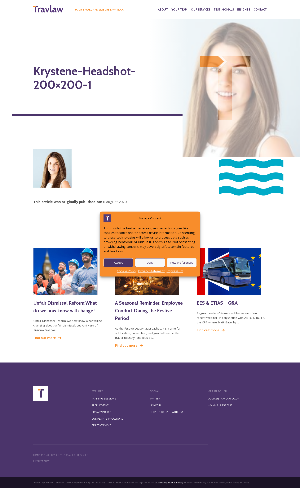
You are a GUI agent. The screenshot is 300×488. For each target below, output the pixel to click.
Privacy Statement (151, 271)
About (163, 9)
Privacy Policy (101, 412)
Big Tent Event (101, 425)
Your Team (179, 9)
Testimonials (224, 9)
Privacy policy (41, 461)
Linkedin (155, 405)
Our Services (200, 9)
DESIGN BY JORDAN (61, 455)
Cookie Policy (126, 271)
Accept (118, 262)
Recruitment (100, 405)
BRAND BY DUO (41, 455)
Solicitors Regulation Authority (169, 482)
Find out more (47, 337)
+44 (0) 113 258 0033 (220, 405)
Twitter (155, 398)
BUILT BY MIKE (81, 455)
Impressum (174, 271)
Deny (150, 262)
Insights (243, 9)
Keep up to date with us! (166, 412)
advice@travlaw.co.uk (223, 398)
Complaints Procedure (107, 418)
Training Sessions (104, 398)
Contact (260, 9)
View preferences (181, 262)
